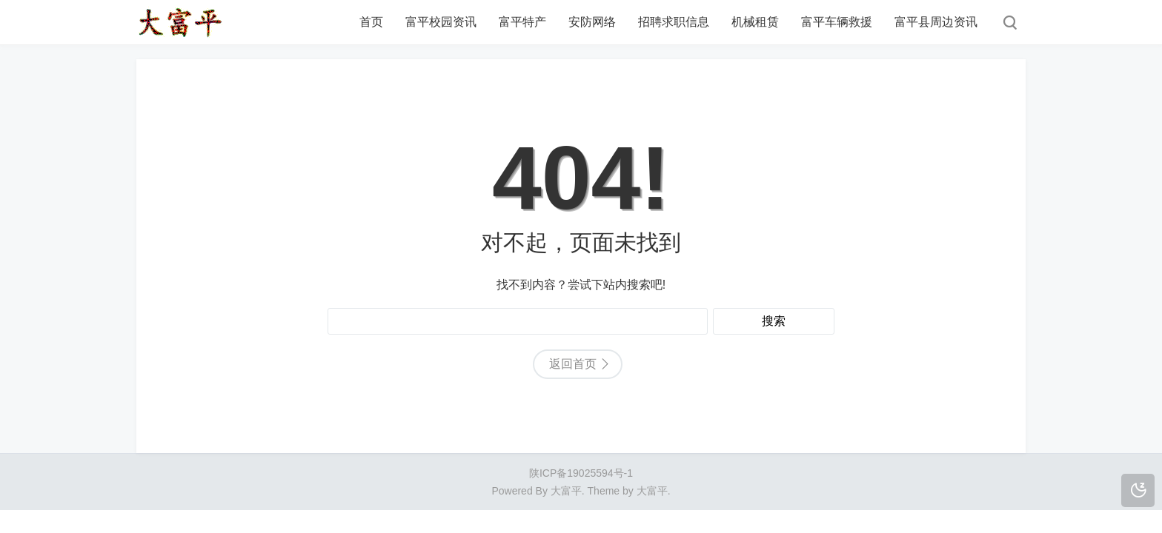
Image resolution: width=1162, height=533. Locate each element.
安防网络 (592, 22)
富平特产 (522, 22)
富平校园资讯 (441, 22)
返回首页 (573, 364)
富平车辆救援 (836, 22)
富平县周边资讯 (935, 22)
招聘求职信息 (673, 22)
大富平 (652, 491)
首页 (371, 22)
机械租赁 (755, 22)
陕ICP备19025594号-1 (581, 473)
